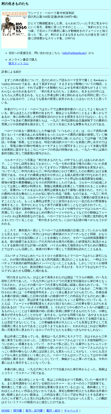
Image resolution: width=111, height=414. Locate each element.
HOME (5, 410)
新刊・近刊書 (34, 410)
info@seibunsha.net (74, 52)
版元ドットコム (19, 63)
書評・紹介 (53, 410)
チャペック (71, 410)
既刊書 (17, 410)
